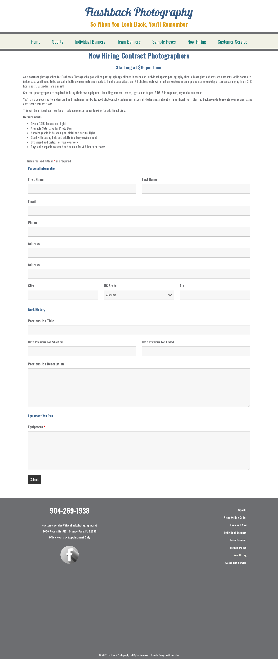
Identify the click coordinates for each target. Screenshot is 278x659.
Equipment (37, 427)
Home (35, 41)
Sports (57, 41)
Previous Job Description (46, 364)
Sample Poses (164, 41)
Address (34, 243)
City (31, 286)
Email (32, 201)
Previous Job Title (41, 321)
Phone (32, 222)
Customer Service (232, 41)
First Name (36, 179)
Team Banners (129, 41)
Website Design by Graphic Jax (165, 655)
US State (110, 286)
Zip (182, 286)
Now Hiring (196, 41)
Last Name (149, 179)
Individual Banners (90, 41)
